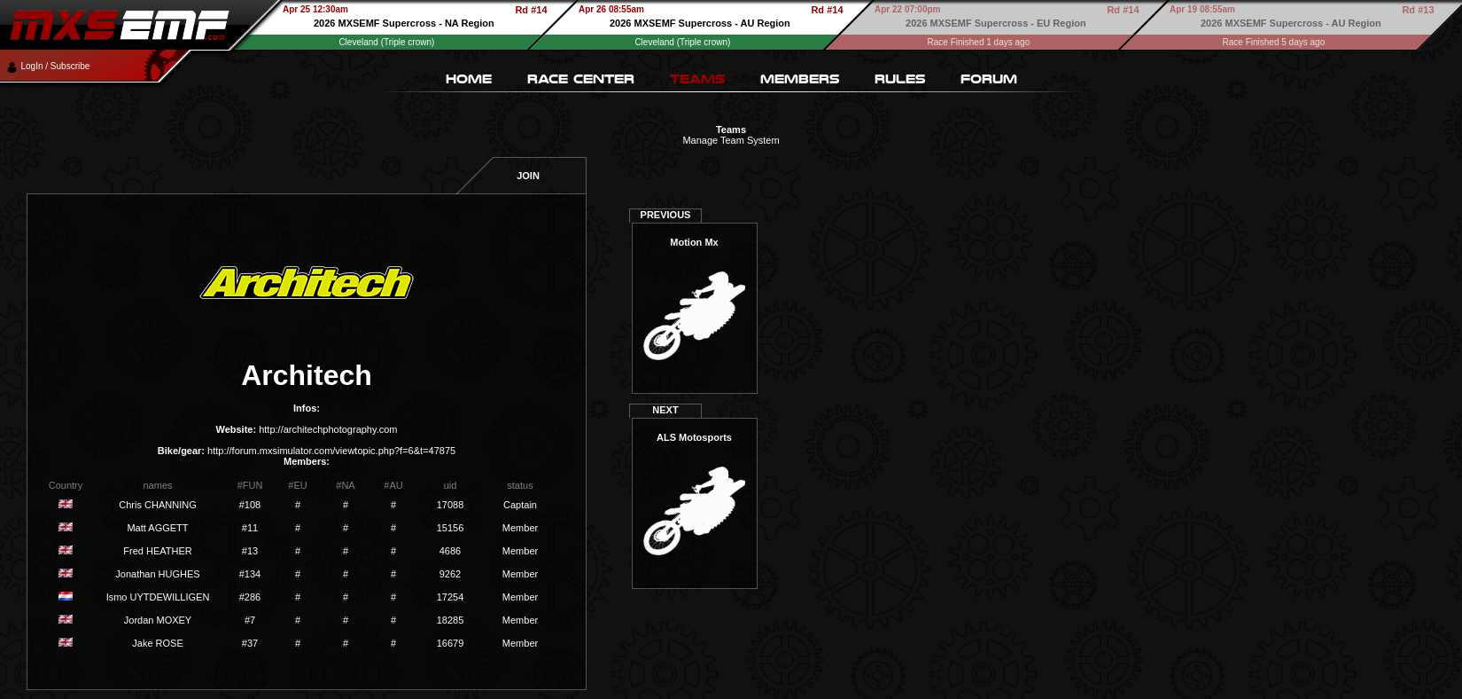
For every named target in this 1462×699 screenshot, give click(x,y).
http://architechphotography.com (328, 429)
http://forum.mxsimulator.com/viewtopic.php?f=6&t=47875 (331, 450)
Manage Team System (730, 140)
